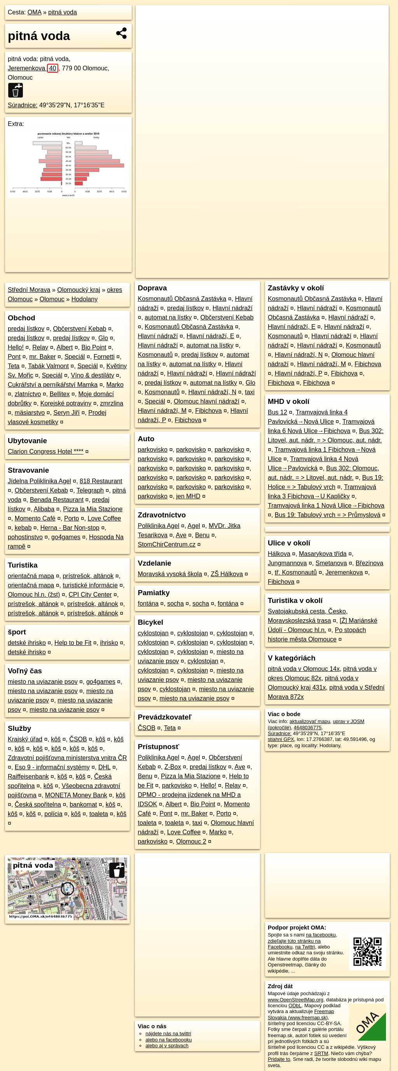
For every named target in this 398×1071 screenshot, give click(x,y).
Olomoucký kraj (78, 290)
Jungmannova (287, 563)
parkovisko (152, 449)
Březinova (369, 563)
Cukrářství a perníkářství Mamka (53, 384)
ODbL (294, 1005)
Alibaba (44, 509)
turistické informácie (90, 585)
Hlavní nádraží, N (212, 392)
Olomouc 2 (191, 841)
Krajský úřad (25, 739)
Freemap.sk (294, 272)
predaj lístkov (26, 328)
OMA (35, 12)
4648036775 (307, 727)
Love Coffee (104, 518)
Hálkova (279, 553)
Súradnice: (23, 105)
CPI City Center (90, 594)
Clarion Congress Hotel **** (46, 451)
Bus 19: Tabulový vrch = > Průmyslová (328, 515)
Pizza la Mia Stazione (92, 509)
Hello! (16, 347)
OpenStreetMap (254, 272)
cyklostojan (153, 633)
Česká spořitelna (38, 804)
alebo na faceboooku (168, 1040)
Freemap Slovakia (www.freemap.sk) (301, 1014)
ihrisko (109, 642)
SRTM (321, 1053)
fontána (148, 603)
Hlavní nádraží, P (298, 373)
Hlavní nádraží (233, 308)
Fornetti (104, 356)
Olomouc (52, 299)
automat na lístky (168, 317)
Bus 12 (277, 412)
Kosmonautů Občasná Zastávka (182, 298)
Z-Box (172, 767)
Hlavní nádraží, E (210, 336)
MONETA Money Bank (76, 795)
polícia (53, 814)
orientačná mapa (31, 576)
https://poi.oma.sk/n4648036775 (353, 272)
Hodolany (85, 299)
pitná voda (62, 12)
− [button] (149, 30)
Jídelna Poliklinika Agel (39, 481)
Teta (13, 366)
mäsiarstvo (30, 412)
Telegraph (90, 490)
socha (175, 603)
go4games (65, 537)
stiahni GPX (281, 739)
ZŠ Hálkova (227, 574)
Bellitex (60, 394)
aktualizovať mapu (310, 721)
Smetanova (331, 563)
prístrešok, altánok (88, 576)
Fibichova (208, 410)
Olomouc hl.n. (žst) (34, 594)
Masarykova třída (323, 553)
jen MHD (188, 496)
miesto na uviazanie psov (43, 681)
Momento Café (35, 518)
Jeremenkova (33, 68)
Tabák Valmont (48, 366)
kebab (23, 527)
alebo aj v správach (166, 1045)
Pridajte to (279, 1059)
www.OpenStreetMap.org (295, 1000)
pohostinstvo (25, 537)
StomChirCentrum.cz (166, 544)
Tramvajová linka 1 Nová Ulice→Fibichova (326, 505)
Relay (40, 347)
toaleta (98, 814)
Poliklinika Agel (158, 525)
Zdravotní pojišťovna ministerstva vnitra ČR (67, 758)
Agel (194, 525)
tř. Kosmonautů (296, 572)
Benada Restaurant (57, 499)
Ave (181, 535)
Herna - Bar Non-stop (70, 527)
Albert (64, 347)
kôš (56, 739)
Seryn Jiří (66, 412)
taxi (250, 392)
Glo (103, 338)
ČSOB (78, 739)
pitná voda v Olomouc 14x (304, 669)
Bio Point (93, 347)
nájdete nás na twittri (168, 1033)
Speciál (75, 356)
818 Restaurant (101, 481)
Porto (71, 518)
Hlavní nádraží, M (162, 410)
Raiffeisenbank (28, 776)
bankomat (83, 804)
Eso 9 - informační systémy (52, 767)
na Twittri (305, 947)
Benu (202, 535)
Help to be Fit (72, 642)
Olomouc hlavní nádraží (206, 401)
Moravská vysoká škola (170, 574)
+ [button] (149, 18)
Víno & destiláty (92, 375)
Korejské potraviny (66, 403)
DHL (104, 767)
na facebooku (321, 935)
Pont (14, 356)
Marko (114, 384)
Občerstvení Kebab (79, 328)
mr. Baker (42, 356)
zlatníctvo (28, 394)
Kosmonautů (155, 354)
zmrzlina (112, 403)
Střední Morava (29, 290)
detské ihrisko (27, 642)
